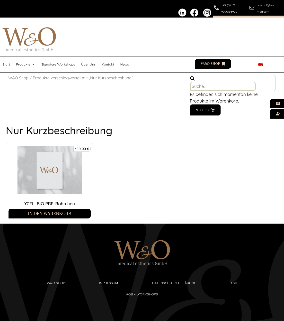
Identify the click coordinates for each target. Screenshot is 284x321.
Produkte (25, 64)
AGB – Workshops (142, 294)
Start (6, 64)
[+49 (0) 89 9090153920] (216, 7)
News (124, 64)
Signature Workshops (58, 64)
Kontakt (108, 64)
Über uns (88, 64)
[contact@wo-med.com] (251, 7)
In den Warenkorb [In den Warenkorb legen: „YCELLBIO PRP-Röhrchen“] (49, 213)
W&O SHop (56, 283)
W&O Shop (18, 77)
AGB (233, 283)
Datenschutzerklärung (174, 283)
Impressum (108, 283)
